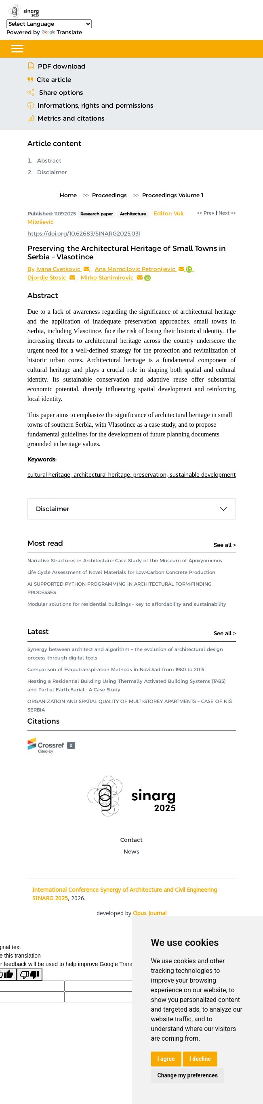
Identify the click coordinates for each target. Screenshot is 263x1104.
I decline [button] (200, 1059)
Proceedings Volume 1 (172, 195)
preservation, (151, 474)
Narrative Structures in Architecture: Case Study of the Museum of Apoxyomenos (124, 560)
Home (68, 195)
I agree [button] (166, 1059)
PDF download (56, 66)
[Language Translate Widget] (49, 23)
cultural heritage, (50, 474)
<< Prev (205, 213)
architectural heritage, (103, 474)
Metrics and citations (66, 118)
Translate (62, 32)
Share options (55, 92)
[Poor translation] (29, 974)
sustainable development (203, 474)
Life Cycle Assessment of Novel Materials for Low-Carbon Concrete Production (121, 572)
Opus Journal (149, 913)
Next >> (227, 213)
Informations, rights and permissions (90, 105)
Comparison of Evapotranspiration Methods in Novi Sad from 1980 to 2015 (115, 669)
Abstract (49, 160)
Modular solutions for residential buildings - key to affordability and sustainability (126, 604)
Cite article (49, 79)
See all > (225, 545)
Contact (131, 839)
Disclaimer (52, 172)
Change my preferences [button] (188, 1075)
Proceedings (109, 195)
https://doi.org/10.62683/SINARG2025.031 (84, 233)
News (131, 851)
